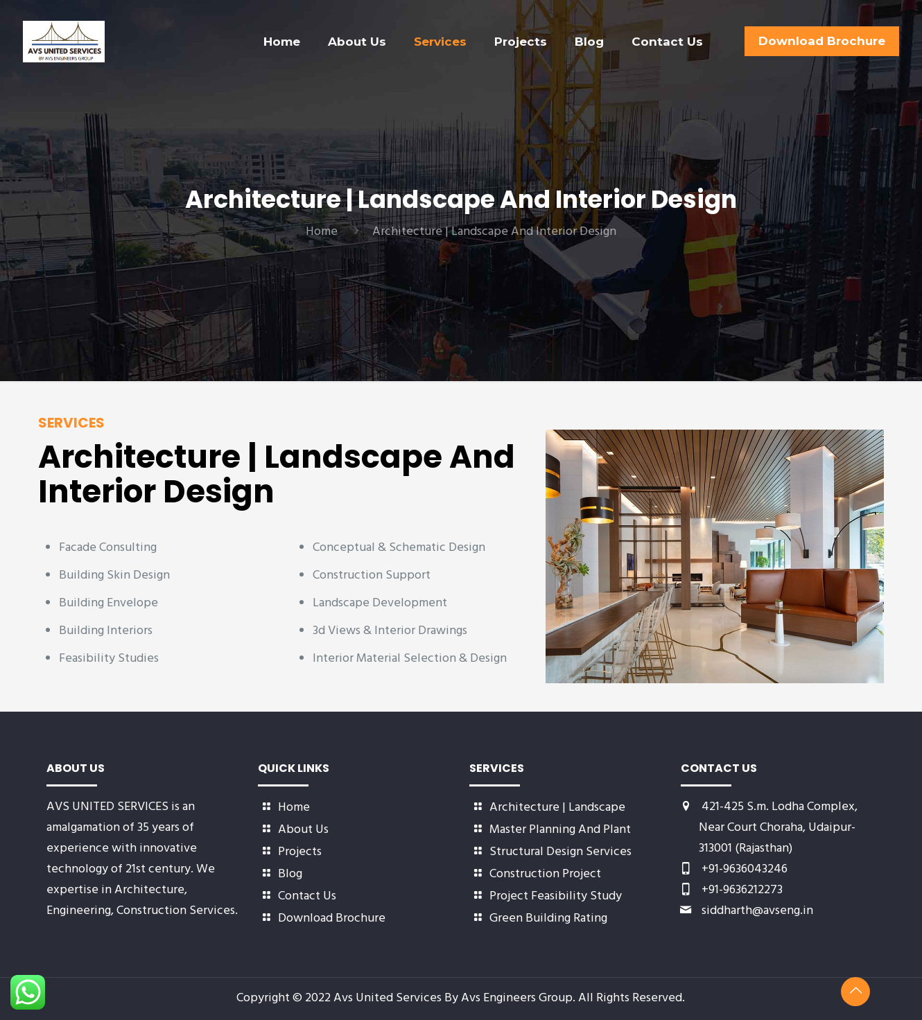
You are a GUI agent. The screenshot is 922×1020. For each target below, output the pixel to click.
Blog (290, 874)
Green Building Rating (548, 918)
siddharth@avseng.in (757, 911)
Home (322, 232)
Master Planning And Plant (560, 830)
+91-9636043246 (745, 869)
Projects (300, 852)
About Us (303, 830)
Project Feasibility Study (555, 896)
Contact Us (307, 896)
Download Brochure (331, 918)
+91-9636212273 (742, 890)
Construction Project (545, 874)
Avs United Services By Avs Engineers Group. (455, 998)
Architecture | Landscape (557, 808)
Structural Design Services (560, 852)
